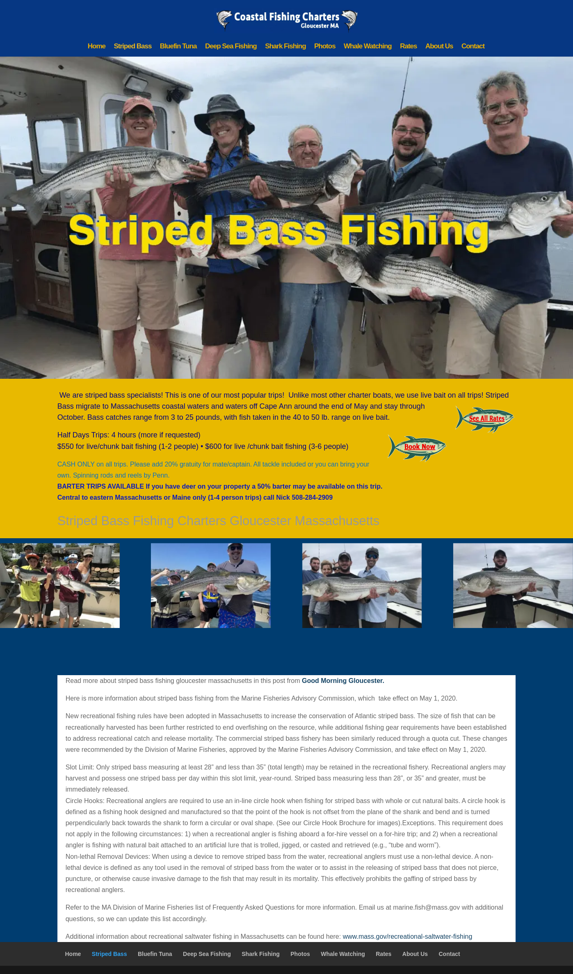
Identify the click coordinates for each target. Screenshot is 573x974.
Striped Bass (132, 46)
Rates (408, 46)
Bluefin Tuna (178, 46)
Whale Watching (368, 46)
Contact (472, 46)
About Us (439, 46)
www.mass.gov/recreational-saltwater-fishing (408, 936)
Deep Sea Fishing (231, 46)
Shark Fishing (285, 46)
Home (96, 46)
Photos (325, 46)
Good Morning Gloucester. (343, 680)
